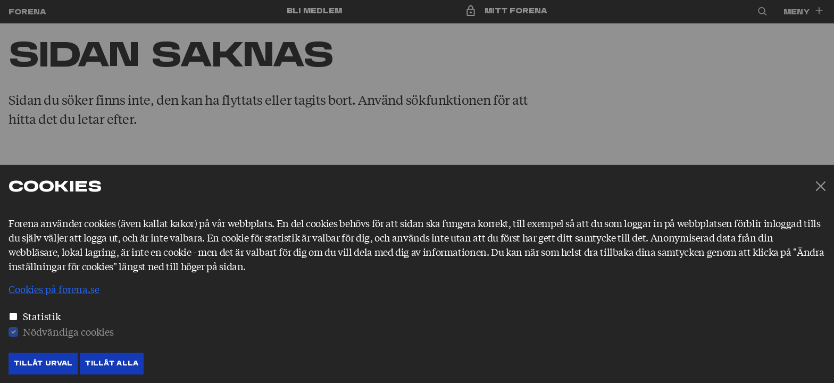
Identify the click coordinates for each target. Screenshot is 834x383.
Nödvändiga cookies (68, 331)
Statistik (42, 316)
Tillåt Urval (43, 363)
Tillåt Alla (111, 363)
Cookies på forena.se (54, 289)
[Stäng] (821, 186)
